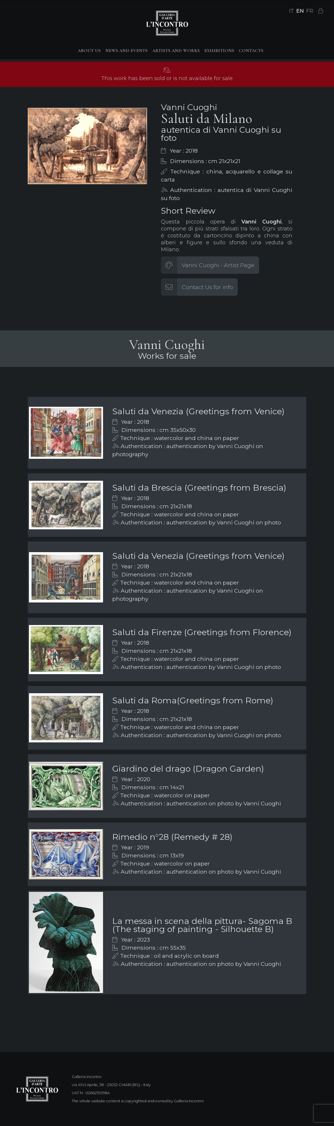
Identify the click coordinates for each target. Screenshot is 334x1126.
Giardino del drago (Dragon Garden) (188, 768)
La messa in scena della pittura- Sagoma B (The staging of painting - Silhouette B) (202, 925)
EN (300, 11)
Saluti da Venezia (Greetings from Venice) (198, 411)
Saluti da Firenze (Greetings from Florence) (201, 632)
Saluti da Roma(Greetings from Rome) (192, 700)
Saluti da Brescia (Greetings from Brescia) (199, 487)
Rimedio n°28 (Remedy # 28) (172, 837)
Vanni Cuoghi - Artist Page (218, 265)
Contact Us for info (207, 287)
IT (291, 11)
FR (309, 11)
